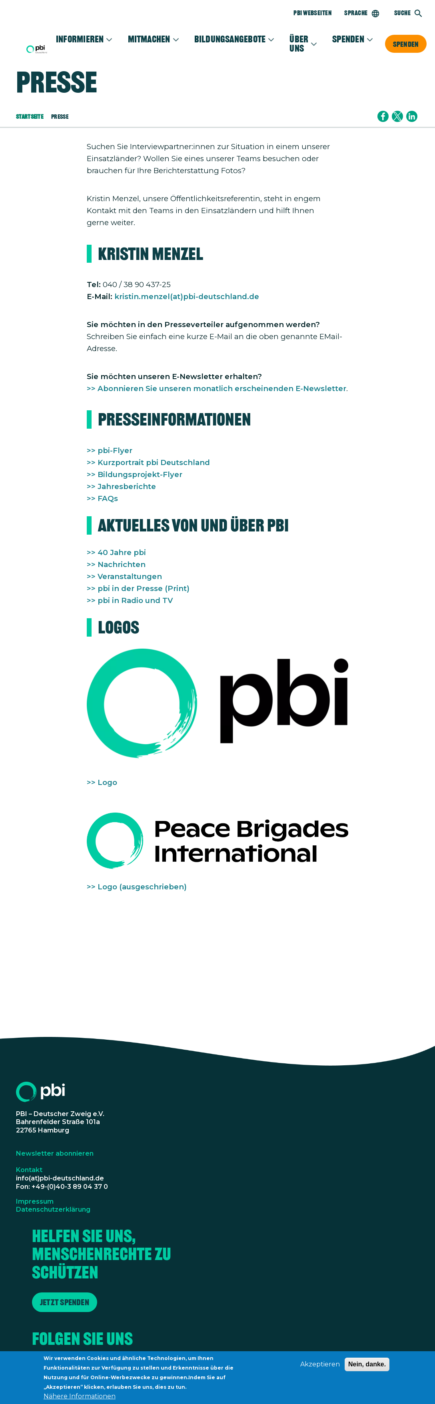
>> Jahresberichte (121, 486)
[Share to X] (397, 116)
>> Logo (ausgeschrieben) (137, 886)
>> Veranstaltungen (124, 576)
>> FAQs (102, 498)
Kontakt (29, 1170)
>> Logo (102, 782)
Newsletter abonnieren (55, 1153)
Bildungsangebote (230, 39)
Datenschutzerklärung (53, 1209)
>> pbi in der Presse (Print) (138, 588)
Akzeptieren (320, 1368)
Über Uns (298, 43)
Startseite (29, 116)
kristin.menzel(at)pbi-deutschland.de (186, 296)
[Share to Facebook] (383, 116)
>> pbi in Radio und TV (130, 600)
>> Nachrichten (116, 564)
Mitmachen (149, 39)
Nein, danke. (367, 1367)
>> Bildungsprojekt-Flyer (134, 474)
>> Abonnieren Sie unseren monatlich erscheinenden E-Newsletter (216, 388)
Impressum (35, 1201)
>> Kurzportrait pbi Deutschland (148, 462)
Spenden (406, 44)
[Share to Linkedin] (411, 116)
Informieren (80, 39)
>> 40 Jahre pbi (116, 552)
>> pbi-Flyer (109, 450)
